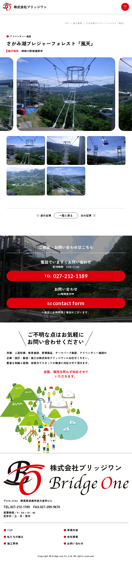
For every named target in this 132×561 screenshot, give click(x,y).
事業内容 (72, 530)
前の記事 (46, 215)
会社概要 (72, 537)
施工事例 (77, 23)
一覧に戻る (66, 215)
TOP (66, 23)
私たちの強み (15, 537)
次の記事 (86, 215)
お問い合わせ (75, 543)
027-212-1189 (66, 276)
